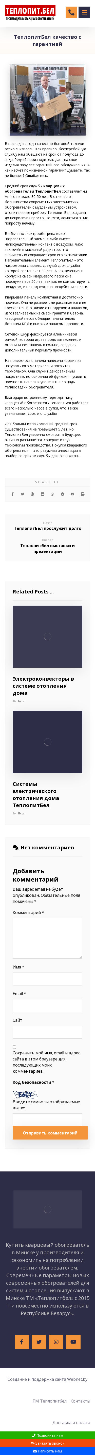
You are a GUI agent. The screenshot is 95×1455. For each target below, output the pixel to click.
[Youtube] (73, 1342)
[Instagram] (56, 1342)
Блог (21, 701)
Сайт (17, 1020)
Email (19, 993)
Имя (18, 967)
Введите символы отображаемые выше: (46, 1105)
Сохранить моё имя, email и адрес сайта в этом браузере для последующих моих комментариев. (46, 1062)
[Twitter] (39, 1342)
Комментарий (28, 912)
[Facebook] (22, 1342)
